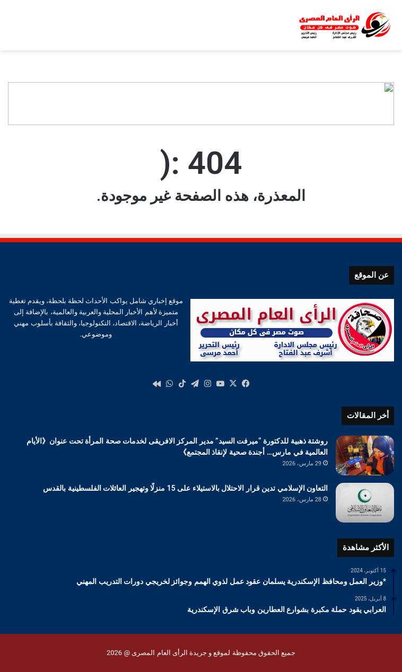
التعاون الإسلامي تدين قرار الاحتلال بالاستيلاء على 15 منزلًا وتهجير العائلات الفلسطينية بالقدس (185, 488)
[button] (385, 103)
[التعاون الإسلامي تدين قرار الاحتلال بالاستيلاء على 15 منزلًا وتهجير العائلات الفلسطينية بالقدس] (365, 503)
